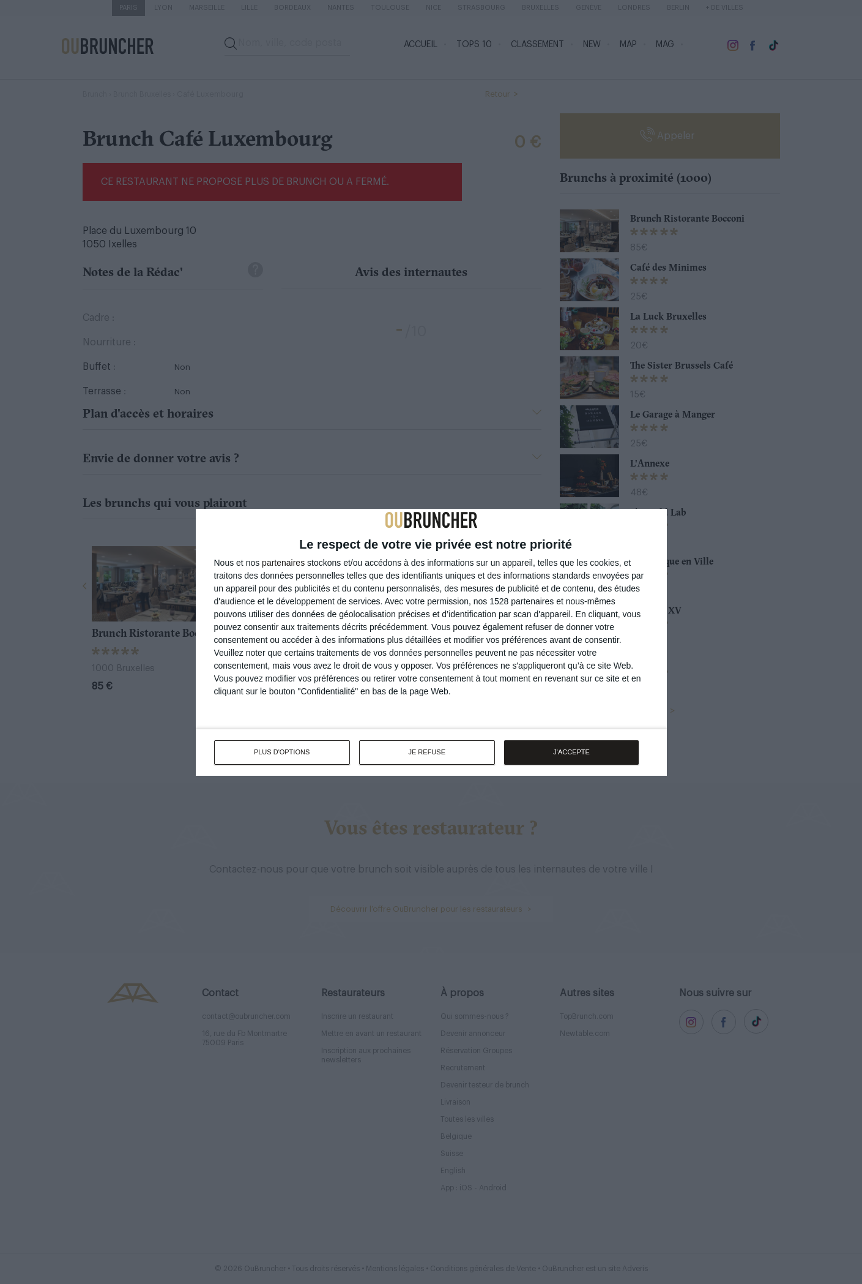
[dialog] (431, 641)
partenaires (283, 562)
